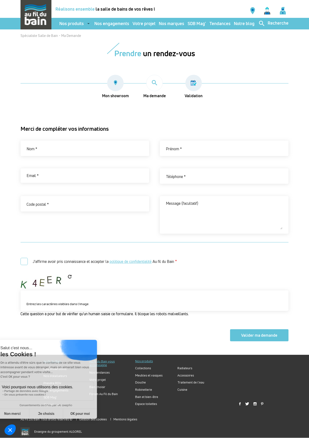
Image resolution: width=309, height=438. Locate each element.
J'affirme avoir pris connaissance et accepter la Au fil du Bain (103, 261)
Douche (140, 382)
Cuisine (182, 389)
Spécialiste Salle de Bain (39, 35)
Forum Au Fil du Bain (103, 394)
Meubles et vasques (148, 375)
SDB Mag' (197, 23)
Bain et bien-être (146, 396)
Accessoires (185, 375)
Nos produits (71, 23)
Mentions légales (125, 419)
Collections (143, 368)
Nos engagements (111, 23)
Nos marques (171, 23)
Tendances (220, 23)
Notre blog (244, 23)
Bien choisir (97, 387)
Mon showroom (115, 86)
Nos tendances (99, 372)
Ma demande (154, 86)
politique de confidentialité (131, 261)
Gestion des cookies (93, 419)
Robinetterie (143, 389)
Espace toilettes (146, 403)
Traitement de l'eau (190, 382)
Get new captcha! (70, 277)
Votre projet (144, 23)
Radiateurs (184, 368)
